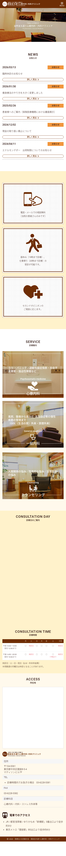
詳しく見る (32, 79)
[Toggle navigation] (62, 4)
